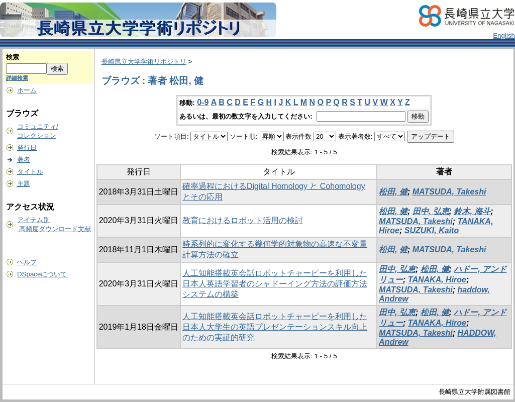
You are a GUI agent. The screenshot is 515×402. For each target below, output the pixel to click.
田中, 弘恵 (431, 211)
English (504, 35)
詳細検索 (17, 78)
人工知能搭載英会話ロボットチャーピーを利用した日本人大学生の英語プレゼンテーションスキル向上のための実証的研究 (274, 327)
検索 (12, 57)
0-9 (203, 102)
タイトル (30, 171)
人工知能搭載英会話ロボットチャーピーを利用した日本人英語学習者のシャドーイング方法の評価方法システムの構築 (274, 283)
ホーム (27, 90)
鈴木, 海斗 (472, 211)
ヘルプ (27, 262)
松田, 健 (393, 191)
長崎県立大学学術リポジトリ (143, 61)
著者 (23, 159)
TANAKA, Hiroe (437, 279)
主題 (23, 183)
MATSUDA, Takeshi (449, 191)
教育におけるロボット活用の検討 (242, 220)
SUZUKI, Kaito (431, 230)
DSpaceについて (42, 274)
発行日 (27, 147)
